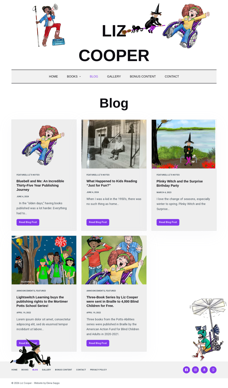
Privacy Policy (98, 370)
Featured (21, 175)
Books (74, 76)
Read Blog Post (29, 223)
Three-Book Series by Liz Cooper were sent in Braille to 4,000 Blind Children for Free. (112, 301)
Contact (172, 76)
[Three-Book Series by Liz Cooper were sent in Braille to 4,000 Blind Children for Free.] (114, 260)
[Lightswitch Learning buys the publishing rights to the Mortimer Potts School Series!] (44, 260)
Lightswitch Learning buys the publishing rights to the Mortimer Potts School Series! (42, 301)
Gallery (114, 76)
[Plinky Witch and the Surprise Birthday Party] (184, 144)
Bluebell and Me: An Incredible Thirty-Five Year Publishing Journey (40, 185)
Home (53, 76)
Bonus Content (143, 76)
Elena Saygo (53, 383)
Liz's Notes (33, 175)
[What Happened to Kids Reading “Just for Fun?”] (114, 144)
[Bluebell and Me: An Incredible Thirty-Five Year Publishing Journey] (44, 144)
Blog (94, 76)
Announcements (26, 291)
